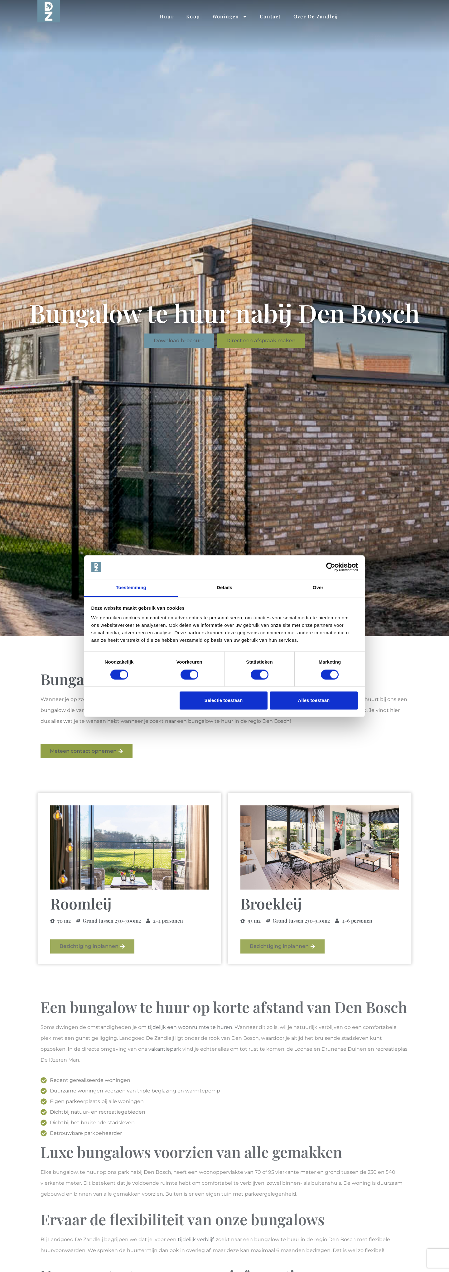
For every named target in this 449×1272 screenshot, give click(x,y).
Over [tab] (318, 587)
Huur (166, 16)
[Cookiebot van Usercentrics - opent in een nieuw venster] (330, 567)
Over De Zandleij (315, 16)
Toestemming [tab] (131, 587)
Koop (193, 16)
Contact (270, 16)
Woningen (229, 16)
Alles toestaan (314, 700)
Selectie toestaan (224, 700)
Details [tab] (224, 587)
